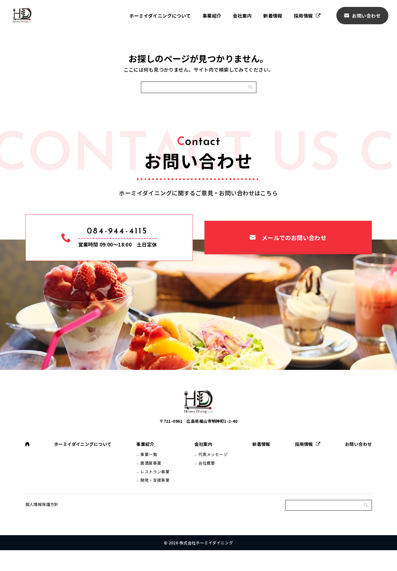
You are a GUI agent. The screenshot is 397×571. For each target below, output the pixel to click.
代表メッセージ (213, 468)
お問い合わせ (366, 15)
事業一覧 (150, 468)
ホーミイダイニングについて (160, 15)
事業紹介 (211, 15)
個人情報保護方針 (42, 525)
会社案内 (242, 15)
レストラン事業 (156, 488)
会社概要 (206, 478)
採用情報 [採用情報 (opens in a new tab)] (303, 15)
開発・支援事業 (156, 498)
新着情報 (272, 15)
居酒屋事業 (152, 478)
